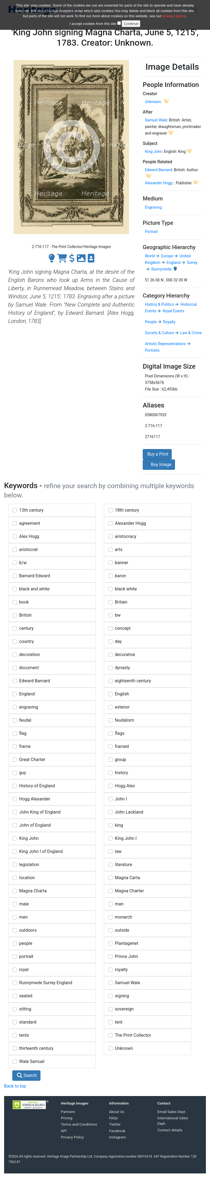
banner (121, 562)
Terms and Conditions (79, 1124)
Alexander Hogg (158, 183)
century (26, 628)
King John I (126, 838)
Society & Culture (159, 333)
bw (118, 615)
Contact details (170, 1130)
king (119, 825)
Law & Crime (190, 333)
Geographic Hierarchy (169, 247)
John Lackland (129, 812)
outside (122, 930)
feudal (25, 720)
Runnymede (160, 269)
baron (120, 575)
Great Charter (32, 759)
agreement (29, 523)
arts (118, 549)
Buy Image (158, 464)
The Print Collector (133, 1035)
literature (123, 864)
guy (22, 772)
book (24, 602)
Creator (150, 93)
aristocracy (125, 536)
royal (23, 969)
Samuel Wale (156, 120)
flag (23, 733)
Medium (153, 198)
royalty (121, 969)
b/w (23, 562)
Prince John (126, 956)
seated (25, 995)
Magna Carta (127, 877)
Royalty (169, 322)
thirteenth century (36, 1048)
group (120, 759)
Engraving (153, 207)
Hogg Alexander (34, 799)
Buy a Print (157, 454)
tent (118, 1022)
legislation (29, 864)
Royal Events (173, 311)
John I (121, 799)
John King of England (39, 812)
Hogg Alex (125, 785)
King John (153, 151)
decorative (125, 654)
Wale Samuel (31, 1061)
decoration (29, 654)
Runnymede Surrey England (45, 982)
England (173, 262)
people (25, 943)
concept (122, 628)
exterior (122, 707)
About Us (116, 1111)
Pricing (66, 1118)
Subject (150, 143)
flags (119, 733)
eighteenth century (133, 680)
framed (122, 746)
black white (126, 589)
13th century (31, 510)
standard (27, 1022)
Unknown (153, 102)
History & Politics (159, 304)
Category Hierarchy (166, 295)
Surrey (192, 262)
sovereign (124, 1009)
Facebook (117, 1131)
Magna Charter (129, 890)
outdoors (28, 930)
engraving (28, 707)
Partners (68, 1111)
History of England (37, 785)
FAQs (113, 1118)
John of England (35, 825)
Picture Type (158, 223)
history (121, 772)
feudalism (124, 720)
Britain (121, 602)
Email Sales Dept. (172, 1111)
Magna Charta (33, 890)
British (25, 615)
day (118, 641)
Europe (166, 256)
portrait (26, 956)
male (24, 904)
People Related (157, 161)
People (151, 322)
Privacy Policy (72, 1137)
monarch (123, 917)
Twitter (115, 1124)
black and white (34, 589)
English (122, 694)
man (119, 904)
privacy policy (174, 15)
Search (27, 1075)
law (118, 851)
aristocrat (28, 549)
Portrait (151, 231)
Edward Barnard (158, 170)
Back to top (15, 1086)
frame (25, 746)
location (27, 877)
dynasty (122, 667)
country (26, 641)
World (150, 256)
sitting (25, 1009)
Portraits (152, 350)
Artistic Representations (165, 344)
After (148, 112)
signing (122, 995)
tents (24, 1035)
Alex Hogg (29, 536)
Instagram (117, 1137)
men (23, 917)
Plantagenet (126, 943)
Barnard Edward (34, 575)
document (29, 667)
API (64, 1131)
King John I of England (41, 851)
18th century (127, 510)
